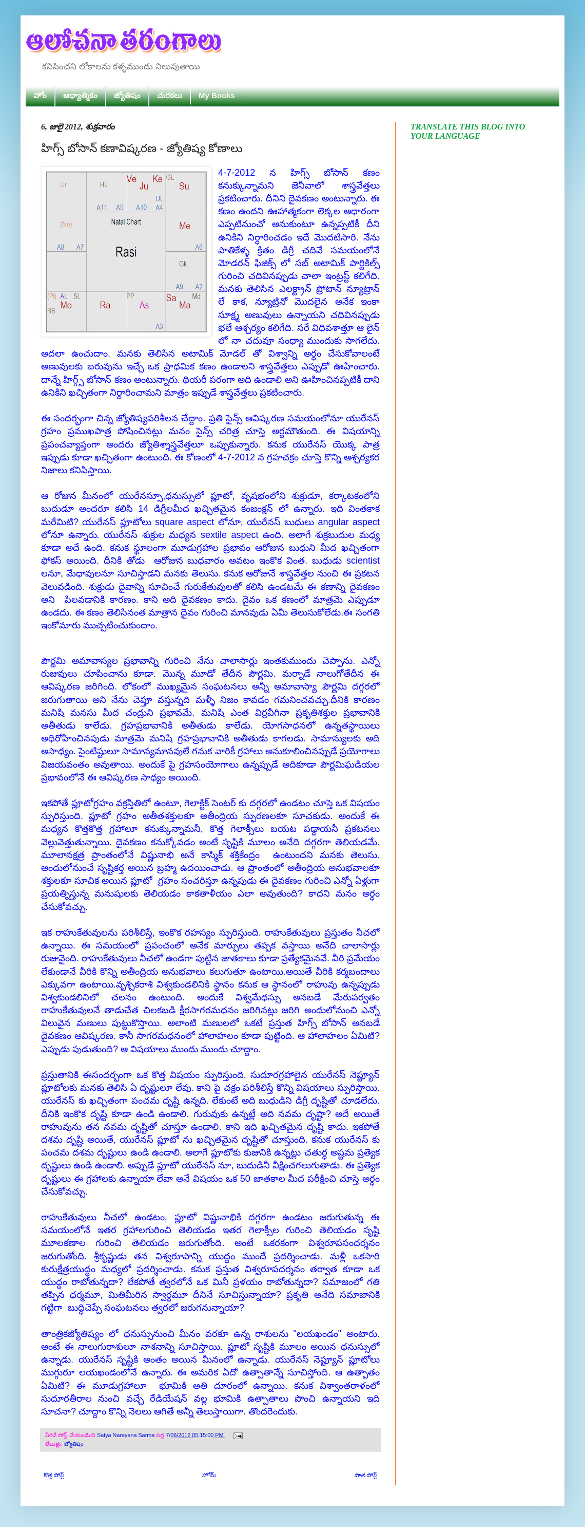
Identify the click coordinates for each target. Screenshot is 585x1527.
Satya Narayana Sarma (126, 1435)
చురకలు (169, 95)
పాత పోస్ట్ (366, 1475)
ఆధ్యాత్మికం (80, 95)
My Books (217, 95)
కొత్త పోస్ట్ (54, 1475)
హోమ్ (209, 1475)
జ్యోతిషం (127, 95)
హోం (40, 95)
